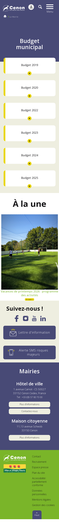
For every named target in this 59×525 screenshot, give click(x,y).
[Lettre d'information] (29, 334)
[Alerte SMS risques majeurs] (29, 354)
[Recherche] (38, 8)
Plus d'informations (29, 407)
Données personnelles (39, 498)
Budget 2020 (29, 87)
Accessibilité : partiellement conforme (39, 487)
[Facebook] (16, 322)
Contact (36, 462)
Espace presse (40, 473)
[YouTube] (34, 321)
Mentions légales (41, 505)
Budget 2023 (29, 132)
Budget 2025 (29, 178)
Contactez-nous (30, 415)
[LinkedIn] (43, 321)
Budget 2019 (29, 65)
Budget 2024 (29, 155)
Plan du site (38, 478)
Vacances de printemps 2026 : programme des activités (29, 293)
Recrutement (39, 467)
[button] (50, 8)
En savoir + (29, 301)
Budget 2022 (29, 110)
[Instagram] (25, 321)
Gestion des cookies (43, 511)
